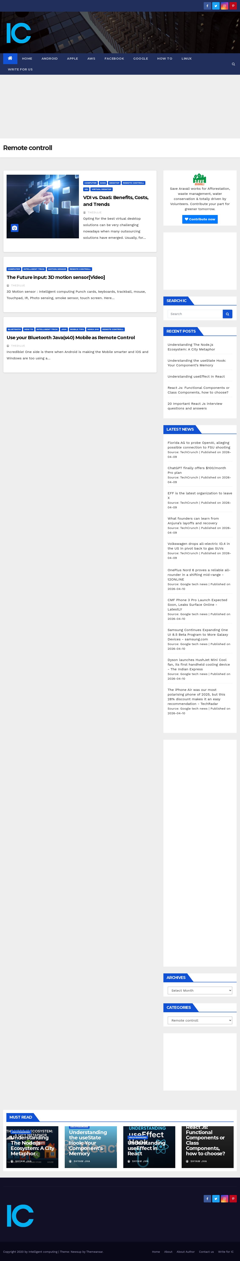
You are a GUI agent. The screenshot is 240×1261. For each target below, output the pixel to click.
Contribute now (200, 219)
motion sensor (57, 269)
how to (164, 58)
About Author (186, 1251)
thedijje (92, 212)
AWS (91, 58)
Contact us (206, 1251)
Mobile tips (77, 329)
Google (140, 58)
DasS (103, 183)
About (168, 1251)
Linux (187, 58)
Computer (90, 183)
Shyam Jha (21, 1161)
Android (50, 58)
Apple (72, 58)
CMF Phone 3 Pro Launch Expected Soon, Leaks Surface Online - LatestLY (197, 604)
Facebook (114, 58)
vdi (86, 189)
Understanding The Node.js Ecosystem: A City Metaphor (32, 1145)
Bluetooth (14, 329)
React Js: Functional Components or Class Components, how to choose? (205, 1140)
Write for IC (226, 1251)
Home (27, 58)
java (64, 329)
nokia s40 (93, 329)
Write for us (20, 69)
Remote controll (133, 183)
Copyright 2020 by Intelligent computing (30, 1251)
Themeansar (94, 1251)
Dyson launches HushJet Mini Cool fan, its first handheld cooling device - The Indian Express (199, 664)
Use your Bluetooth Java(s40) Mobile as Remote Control (71, 337)
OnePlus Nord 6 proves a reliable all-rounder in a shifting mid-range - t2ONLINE (199, 574)
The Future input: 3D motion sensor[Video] (56, 277)
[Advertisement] (120, 106)
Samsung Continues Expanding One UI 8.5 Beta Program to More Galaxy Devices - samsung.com (198, 634)
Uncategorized (21, 1132)
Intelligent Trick (34, 269)
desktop (114, 183)
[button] (233, 64)
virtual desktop (101, 189)
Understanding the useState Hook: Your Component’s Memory (88, 1143)
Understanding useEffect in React (196, 376)
